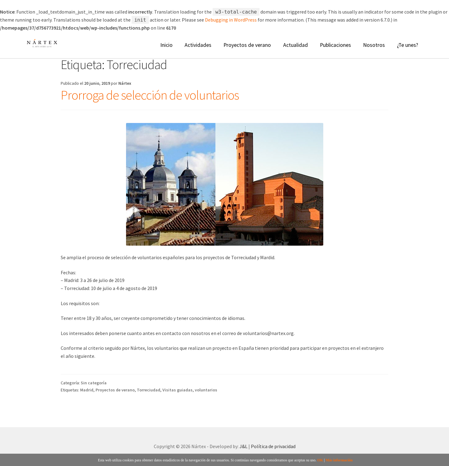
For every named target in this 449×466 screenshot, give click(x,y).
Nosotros (374, 45)
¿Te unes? (407, 45)
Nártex (124, 83)
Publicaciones (335, 45)
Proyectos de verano (247, 45)
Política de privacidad (273, 446)
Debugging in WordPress (231, 20)
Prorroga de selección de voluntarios (150, 95)
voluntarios (206, 390)
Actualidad (295, 45)
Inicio (166, 45)
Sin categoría (94, 383)
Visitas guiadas (177, 390)
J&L (243, 446)
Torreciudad (148, 390)
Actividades (198, 45)
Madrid (86, 390)
